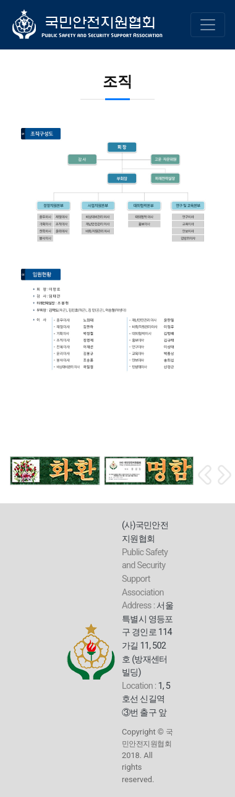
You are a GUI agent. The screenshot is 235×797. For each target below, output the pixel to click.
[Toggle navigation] (207, 24)
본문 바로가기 (0, 0)
